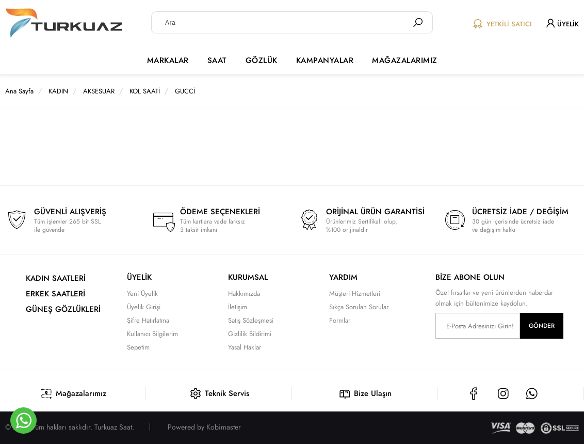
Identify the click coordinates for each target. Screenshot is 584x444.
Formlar (339, 320)
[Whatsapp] (23, 420)
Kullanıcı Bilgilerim (152, 334)
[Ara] (417, 23)
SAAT (217, 60)
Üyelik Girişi (143, 307)
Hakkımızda (244, 293)
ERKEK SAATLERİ (55, 293)
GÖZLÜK (262, 60)
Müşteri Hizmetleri (354, 293)
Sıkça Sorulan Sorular (358, 307)
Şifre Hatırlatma (148, 320)
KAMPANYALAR (325, 60)
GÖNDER (542, 325)
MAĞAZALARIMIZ (404, 60)
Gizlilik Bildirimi (249, 334)
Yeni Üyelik (142, 293)
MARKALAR (168, 60)
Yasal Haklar (244, 347)
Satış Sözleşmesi (250, 320)
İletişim (237, 307)
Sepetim (138, 347)
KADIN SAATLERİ (56, 278)
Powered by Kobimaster (204, 427)
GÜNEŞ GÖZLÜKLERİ (63, 309)
